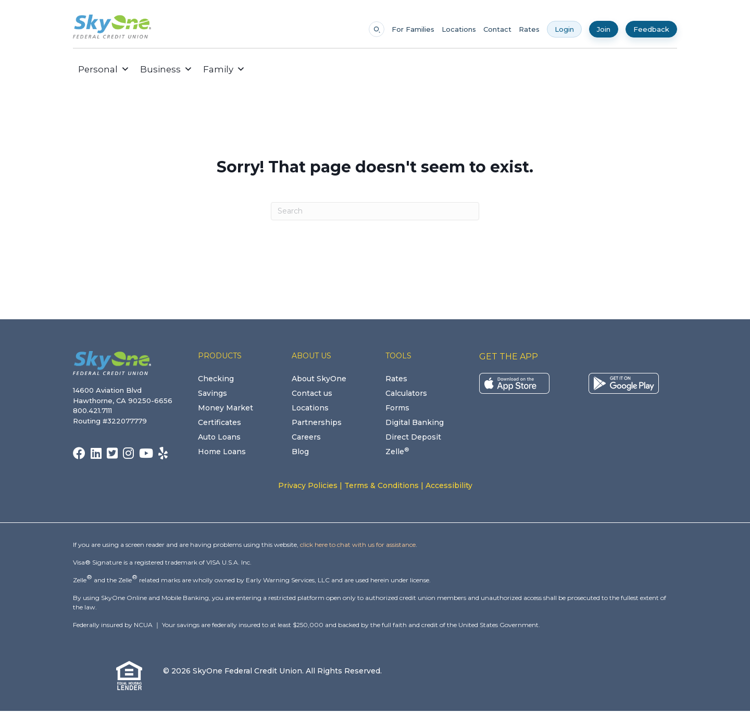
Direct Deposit (413, 437)
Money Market (225, 408)
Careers (306, 437)
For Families (413, 29)
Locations (459, 29)
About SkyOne (319, 378)
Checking (216, 378)
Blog (300, 451)
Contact (497, 29)
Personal (104, 69)
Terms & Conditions (381, 485)
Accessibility (449, 485)
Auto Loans (219, 437)
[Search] (375, 211)
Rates (529, 29)
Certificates (219, 422)
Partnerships (317, 422)
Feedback (651, 29)
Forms (397, 408)
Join (603, 29)
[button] (258, 69)
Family (224, 69)
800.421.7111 (94, 410)
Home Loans (222, 451)
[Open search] (376, 29)
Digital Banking (414, 422)
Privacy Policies (308, 485)
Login (564, 29)
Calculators (406, 393)
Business (166, 69)
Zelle (397, 451)
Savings (212, 393)
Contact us (312, 393)
